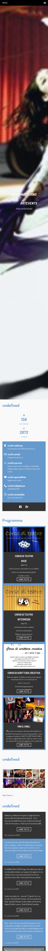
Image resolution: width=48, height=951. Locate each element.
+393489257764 (13, 489)
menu (5, 2)
